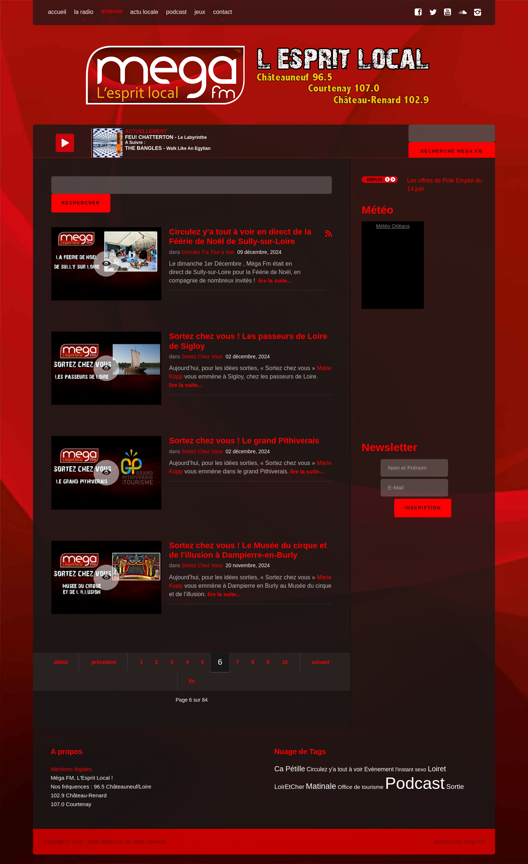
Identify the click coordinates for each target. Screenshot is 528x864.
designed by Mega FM (459, 842)
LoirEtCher (289, 786)
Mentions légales (71, 769)
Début (61, 662)
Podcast (415, 783)
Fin (192, 681)
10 (285, 662)
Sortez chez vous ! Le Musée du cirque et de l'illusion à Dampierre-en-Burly (248, 550)
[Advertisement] (423, 373)
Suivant (320, 662)
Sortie (455, 786)
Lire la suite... (275, 280)
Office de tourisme (361, 787)
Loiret (437, 769)
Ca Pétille (289, 769)
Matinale (321, 786)
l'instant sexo (410, 769)
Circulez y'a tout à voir (335, 769)
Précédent (104, 662)
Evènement (378, 769)
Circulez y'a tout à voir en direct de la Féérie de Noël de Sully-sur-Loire (240, 236)
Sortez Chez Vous (202, 356)
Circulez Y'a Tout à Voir (208, 252)
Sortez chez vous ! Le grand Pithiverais (244, 440)
